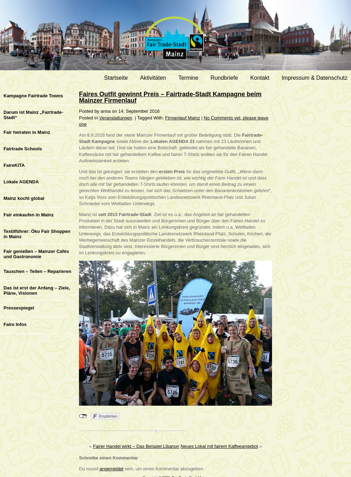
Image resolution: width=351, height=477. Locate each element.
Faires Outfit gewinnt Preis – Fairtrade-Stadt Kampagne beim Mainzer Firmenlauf (170, 97)
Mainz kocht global (24, 198)
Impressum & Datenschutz (314, 78)
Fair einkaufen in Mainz (29, 214)
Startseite (116, 78)
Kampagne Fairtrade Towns (33, 95)
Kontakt (259, 78)
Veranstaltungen (115, 117)
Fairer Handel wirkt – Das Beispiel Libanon (136, 446)
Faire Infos (15, 324)
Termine (188, 78)
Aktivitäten (153, 78)
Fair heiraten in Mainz (27, 132)
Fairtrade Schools (23, 148)
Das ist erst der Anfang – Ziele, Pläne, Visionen (37, 290)
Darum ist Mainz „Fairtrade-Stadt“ (33, 115)
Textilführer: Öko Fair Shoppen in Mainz (37, 234)
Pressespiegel (19, 308)
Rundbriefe (224, 78)
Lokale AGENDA (21, 181)
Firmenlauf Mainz (182, 117)
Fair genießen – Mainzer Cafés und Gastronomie (36, 254)
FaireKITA (14, 165)
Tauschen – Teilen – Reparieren (37, 271)
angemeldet (112, 468)
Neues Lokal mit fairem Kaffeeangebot (219, 446)
